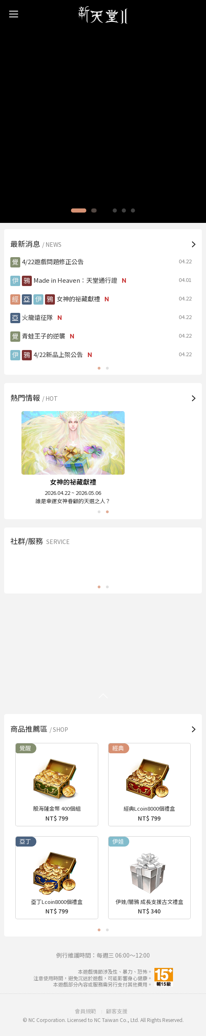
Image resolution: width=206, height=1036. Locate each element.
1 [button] (85, 210)
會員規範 (85, 1011)
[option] (103, 111)
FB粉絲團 (38, 565)
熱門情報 (35, 397)
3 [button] (109, 210)
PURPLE (168, 565)
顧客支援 (117, 1011)
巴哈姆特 (103, 565)
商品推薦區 (40, 728)
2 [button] (100, 210)
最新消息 (37, 243)
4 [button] (118, 210)
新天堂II (103, 15)
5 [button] (127, 210)
